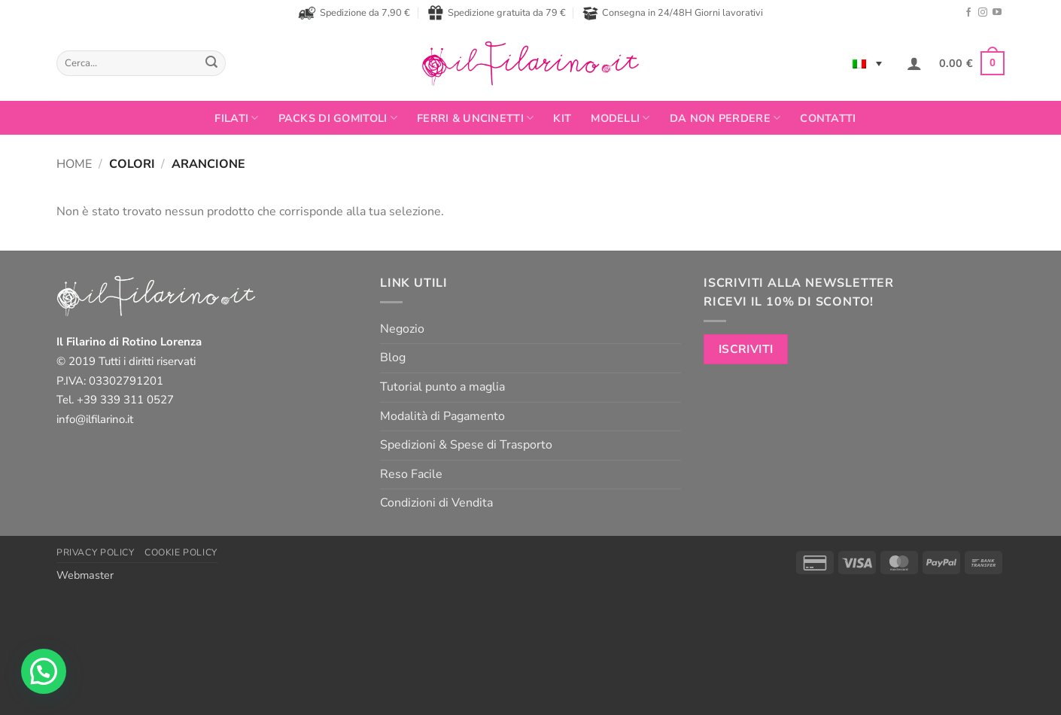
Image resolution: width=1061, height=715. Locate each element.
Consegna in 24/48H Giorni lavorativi (672, 13)
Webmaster (85, 575)
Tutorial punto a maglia (442, 387)
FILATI (236, 118)
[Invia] (211, 63)
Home (74, 164)
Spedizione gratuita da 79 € (496, 13)
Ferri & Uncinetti (475, 118)
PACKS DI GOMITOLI (337, 118)
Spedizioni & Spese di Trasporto (466, 445)
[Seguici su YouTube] (997, 13)
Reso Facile (411, 474)
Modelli (620, 118)
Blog (393, 357)
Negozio (402, 329)
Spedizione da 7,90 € (354, 13)
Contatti (828, 118)
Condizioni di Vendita (436, 502)
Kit (562, 118)
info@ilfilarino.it (94, 419)
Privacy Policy (95, 552)
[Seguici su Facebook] (968, 13)
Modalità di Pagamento (442, 416)
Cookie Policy (180, 552)
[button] (914, 63)
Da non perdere (725, 118)
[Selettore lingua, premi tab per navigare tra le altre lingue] (867, 63)
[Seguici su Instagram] (982, 13)
